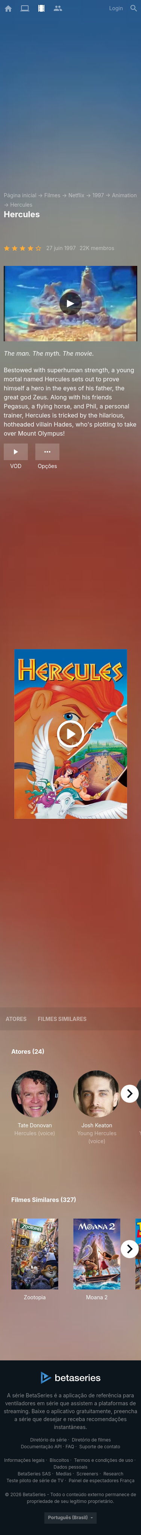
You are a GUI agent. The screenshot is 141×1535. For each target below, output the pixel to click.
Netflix (76, 195)
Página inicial (20, 195)
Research (113, 1474)
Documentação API (41, 1446)
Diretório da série (48, 1440)
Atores (16, 1019)
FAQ (69, 1446)
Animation (124, 195)
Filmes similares (62, 1019)
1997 (98, 195)
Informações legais (24, 1460)
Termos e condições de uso (103, 1460)
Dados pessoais (71, 1467)
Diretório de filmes (91, 1440)
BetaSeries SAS (34, 1474)
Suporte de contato (99, 1446)
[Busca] (134, 8)
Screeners (88, 1474)
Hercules (21, 204)
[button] (34, 1115)
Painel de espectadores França (102, 1480)
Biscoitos (59, 1460)
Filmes (52, 195)
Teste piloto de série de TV (35, 1480)
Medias (63, 1474)
